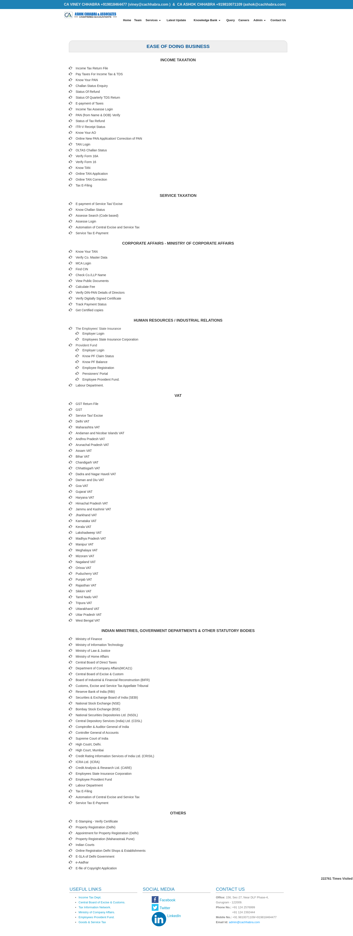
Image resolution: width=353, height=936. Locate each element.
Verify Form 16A (87, 156)
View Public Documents (92, 281)
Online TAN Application (92, 173)
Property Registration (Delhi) (95, 827)
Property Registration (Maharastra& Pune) (105, 839)
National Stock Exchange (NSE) (98, 703)
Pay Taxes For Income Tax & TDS (99, 74)
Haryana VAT (85, 497)
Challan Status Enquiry (92, 86)
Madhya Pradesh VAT (91, 538)
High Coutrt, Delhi (88, 744)
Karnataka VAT (86, 521)
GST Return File (87, 404)
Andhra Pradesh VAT (90, 439)
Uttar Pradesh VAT (89, 614)
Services (153, 20)
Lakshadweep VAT (89, 532)
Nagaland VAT (86, 562)
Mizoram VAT (85, 556)
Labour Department (89, 785)
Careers (243, 20)
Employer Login (93, 333)
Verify (116, 115)
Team (138, 20)
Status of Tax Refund (90, 121)
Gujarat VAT (84, 491)
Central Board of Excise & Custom (99, 674)
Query (230, 20)
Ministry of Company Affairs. (97, 912)
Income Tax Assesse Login (94, 109)
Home (127, 20)
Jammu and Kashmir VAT (93, 509)
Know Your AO (86, 132)
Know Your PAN (87, 80)
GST (79, 409)
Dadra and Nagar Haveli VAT (96, 474)
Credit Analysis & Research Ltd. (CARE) (104, 768)
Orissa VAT (83, 568)
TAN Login (83, 144)
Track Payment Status (91, 304)
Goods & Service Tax (92, 922)
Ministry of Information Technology (99, 645)
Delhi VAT (82, 421)
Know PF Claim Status (98, 356)
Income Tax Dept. (90, 897)
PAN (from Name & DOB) (93, 115)
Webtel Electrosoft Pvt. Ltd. (269, 931)
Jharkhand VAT (86, 515)
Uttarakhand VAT (87, 609)
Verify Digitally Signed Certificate (98, 298)
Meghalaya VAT (87, 550)
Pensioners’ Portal (95, 373)
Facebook (167, 900)
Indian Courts (85, 845)
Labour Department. (90, 385)
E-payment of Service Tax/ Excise (99, 204)
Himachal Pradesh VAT (92, 503)
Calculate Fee (85, 287)
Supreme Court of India (92, 738)
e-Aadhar (82, 862)
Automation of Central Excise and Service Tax (108, 227)
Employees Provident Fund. (97, 917)
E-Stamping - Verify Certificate (97, 821)
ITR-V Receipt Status (90, 127)
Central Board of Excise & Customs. (102, 902)
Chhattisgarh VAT (88, 468)
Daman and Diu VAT (90, 480)
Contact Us (278, 20)
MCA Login (83, 263)
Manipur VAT (85, 544)
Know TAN (83, 168)
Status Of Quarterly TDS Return (98, 97)
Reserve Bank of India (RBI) (95, 691)
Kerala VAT (83, 527)
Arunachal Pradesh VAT (92, 445)
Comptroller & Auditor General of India (102, 727)
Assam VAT (84, 450)
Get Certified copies (89, 310)
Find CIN (82, 269)
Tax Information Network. (95, 907)
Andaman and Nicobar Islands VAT (100, 433)
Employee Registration (98, 368)
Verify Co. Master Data (91, 257)
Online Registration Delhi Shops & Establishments (111, 850)
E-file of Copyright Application (96, 868)
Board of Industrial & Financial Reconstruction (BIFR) (113, 680)
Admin (259, 20)
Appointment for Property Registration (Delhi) (107, 833)
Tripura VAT (84, 603)
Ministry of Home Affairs (92, 656)
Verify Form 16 (86, 162)
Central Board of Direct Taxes (96, 662)
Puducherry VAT (87, 573)
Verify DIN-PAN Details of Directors (100, 292)
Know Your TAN (87, 251)
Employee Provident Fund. (101, 379)
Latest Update (176, 20)
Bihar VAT (83, 456)
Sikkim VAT (83, 591)
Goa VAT (82, 486)
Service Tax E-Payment (92, 233)
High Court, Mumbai (90, 750)
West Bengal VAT (88, 620)
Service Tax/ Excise (89, 415)
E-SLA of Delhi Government (95, 856)
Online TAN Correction (91, 179)
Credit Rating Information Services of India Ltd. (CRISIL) (115, 756)
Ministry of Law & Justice (93, 650)
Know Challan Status (90, 209)
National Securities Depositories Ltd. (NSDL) (107, 715)
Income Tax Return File (92, 68)
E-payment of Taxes (89, 103)
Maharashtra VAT (88, 427)
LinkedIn (174, 916)
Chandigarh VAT (87, 462)
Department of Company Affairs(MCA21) (104, 668)
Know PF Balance (94, 362)
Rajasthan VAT (86, 585)
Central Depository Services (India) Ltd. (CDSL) (109, 721)
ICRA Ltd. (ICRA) (88, 762)
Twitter (165, 908)
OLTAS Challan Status (91, 150)
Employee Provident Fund (94, 779)
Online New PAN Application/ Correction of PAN (109, 138)
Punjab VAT (84, 579)
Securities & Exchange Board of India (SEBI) (107, 697)
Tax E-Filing (84, 185)
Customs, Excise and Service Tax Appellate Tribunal (112, 686)
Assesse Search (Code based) (97, 215)
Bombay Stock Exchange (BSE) (98, 709)
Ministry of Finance (89, 639)
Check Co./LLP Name (91, 275)
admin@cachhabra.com (244, 922)
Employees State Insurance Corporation (110, 339)
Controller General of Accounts (97, 732)
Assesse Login (86, 221)
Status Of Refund (88, 91)
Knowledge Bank (207, 20)
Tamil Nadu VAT (87, 597)
